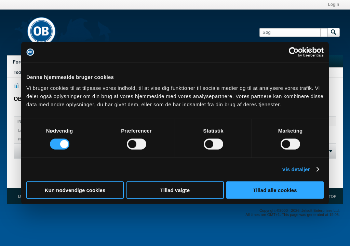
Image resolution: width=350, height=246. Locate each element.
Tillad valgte (175, 190)
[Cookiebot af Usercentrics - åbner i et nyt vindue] (294, 52)
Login (333, 4)
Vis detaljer (296, 169)
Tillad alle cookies (275, 190)
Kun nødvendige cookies (75, 190)
